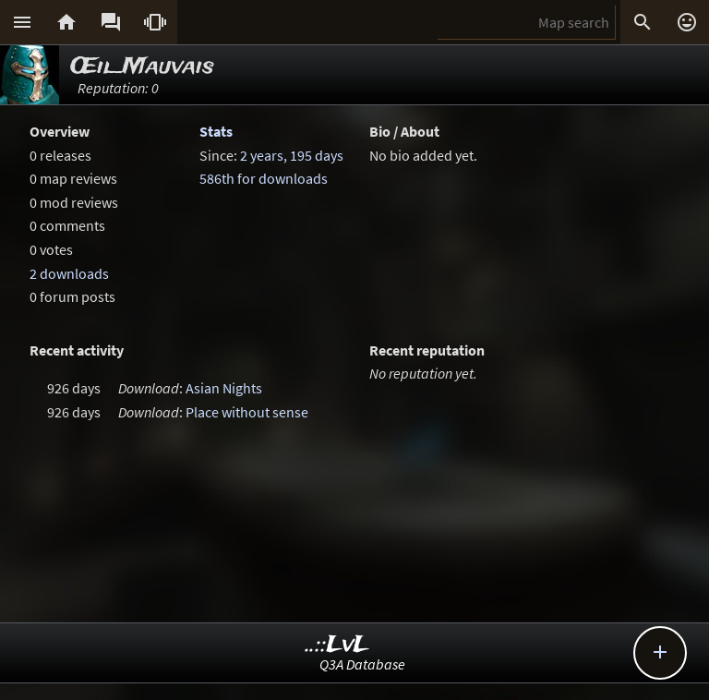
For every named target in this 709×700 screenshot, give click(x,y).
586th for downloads (263, 178)
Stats (216, 131)
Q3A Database (362, 664)
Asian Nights (224, 388)
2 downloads (69, 273)
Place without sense (247, 412)
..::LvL (337, 645)
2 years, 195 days (291, 155)
